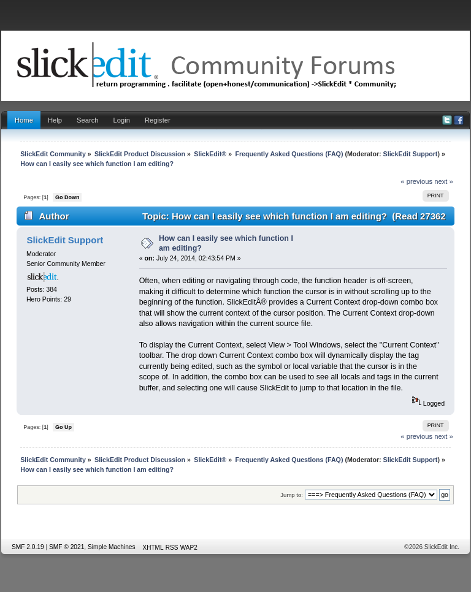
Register (157, 120)
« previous (416, 181)
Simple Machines (112, 547)
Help (55, 120)
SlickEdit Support (410, 153)
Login (121, 120)
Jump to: (291, 494)
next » (443, 181)
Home (24, 120)
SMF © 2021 (66, 547)
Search (88, 120)
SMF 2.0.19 (28, 547)
